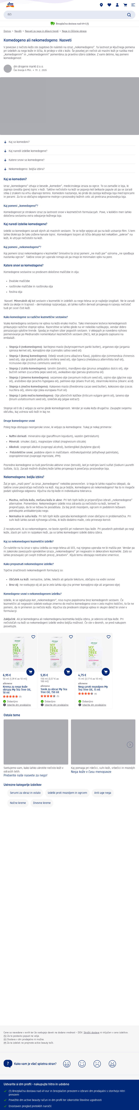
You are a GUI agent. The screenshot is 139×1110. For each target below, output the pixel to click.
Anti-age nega (102, 793)
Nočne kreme (18, 803)
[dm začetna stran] (10, 5)
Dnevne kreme (42, 803)
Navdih (18, 31)
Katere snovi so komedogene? (26, 160)
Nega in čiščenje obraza (74, 31)
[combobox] (69, 15)
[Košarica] (125, 5)
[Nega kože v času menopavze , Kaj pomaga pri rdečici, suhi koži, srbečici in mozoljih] (103, 748)
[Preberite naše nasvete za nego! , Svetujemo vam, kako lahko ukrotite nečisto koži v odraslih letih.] (36, 748)
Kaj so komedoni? (19, 142)
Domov (7, 31)
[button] (133, 5)
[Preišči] (129, 15)
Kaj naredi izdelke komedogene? (28, 151)
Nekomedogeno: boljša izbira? (27, 169)
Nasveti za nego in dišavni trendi (41, 31)
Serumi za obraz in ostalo (25, 793)
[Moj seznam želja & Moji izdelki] (109, 5)
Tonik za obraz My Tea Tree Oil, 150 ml (54, 691)
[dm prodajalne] (101, 5)
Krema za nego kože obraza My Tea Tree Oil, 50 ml (17, 690)
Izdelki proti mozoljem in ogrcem (67, 793)
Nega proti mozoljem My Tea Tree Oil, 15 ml (93, 688)
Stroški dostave (91, 1032)
